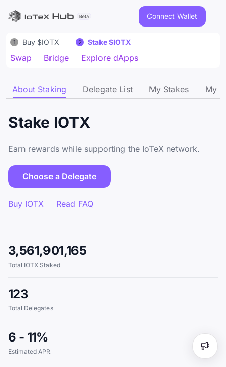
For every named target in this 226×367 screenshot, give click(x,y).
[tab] (39, 89)
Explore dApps (109, 58)
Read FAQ (74, 204)
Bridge (56, 58)
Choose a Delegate (59, 176)
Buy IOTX (26, 204)
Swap (21, 58)
